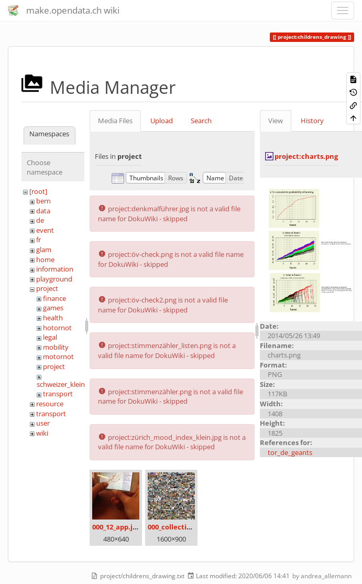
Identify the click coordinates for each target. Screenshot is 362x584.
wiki (42, 433)
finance (54, 298)
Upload (161, 120)
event (45, 230)
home (45, 259)
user (43, 423)
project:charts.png (306, 156)
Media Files (115, 120)
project (47, 288)
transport (58, 393)
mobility (56, 347)
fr (38, 239)
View (275, 120)
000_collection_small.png (189, 527)
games (53, 307)
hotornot (57, 327)
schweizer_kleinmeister (72, 384)
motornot (58, 356)
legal (50, 337)
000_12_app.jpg (116, 527)
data (43, 210)
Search (201, 120)
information (54, 269)
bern (43, 201)
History (312, 120)
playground (54, 279)
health (53, 317)
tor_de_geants (290, 452)
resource (49, 403)
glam (43, 249)
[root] (38, 191)
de (40, 220)
